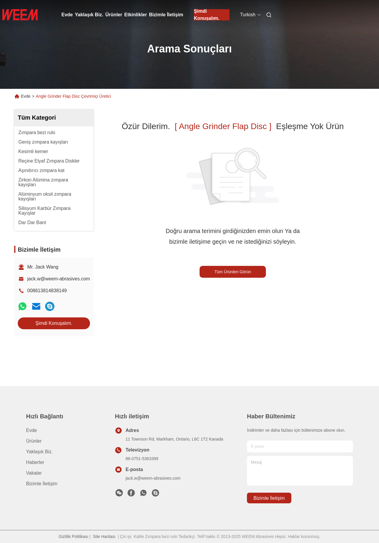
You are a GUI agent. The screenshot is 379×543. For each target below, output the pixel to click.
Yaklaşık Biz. (89, 14)
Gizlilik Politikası (73, 536)
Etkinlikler (135, 14)
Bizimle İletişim (166, 14)
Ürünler (113, 14)
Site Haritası (104, 536)
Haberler (35, 462)
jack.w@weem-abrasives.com (58, 278)
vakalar (34, 472)
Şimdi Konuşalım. (206, 14)
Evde (67, 14)
